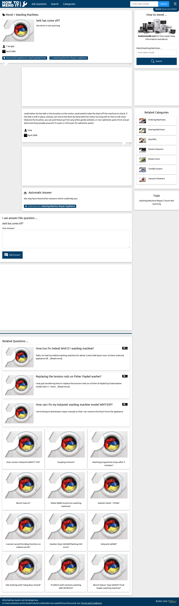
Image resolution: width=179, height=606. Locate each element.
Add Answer (12, 255)
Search (55, 4)
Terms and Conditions (91, 603)
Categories (69, 4)
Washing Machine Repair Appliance (68, 58)
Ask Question (39, 4)
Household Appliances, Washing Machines (24, 58)
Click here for (50, 206)
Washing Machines (27, 14)
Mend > (9, 15)
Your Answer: (8, 228)
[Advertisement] (77, 86)
